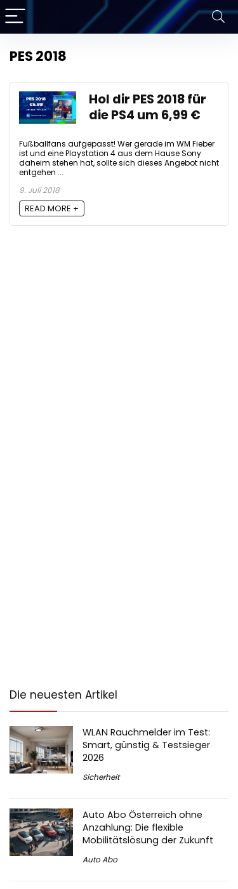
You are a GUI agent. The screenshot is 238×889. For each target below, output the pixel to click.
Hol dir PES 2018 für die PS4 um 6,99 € (147, 107)
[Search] (218, 17)
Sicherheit (101, 777)
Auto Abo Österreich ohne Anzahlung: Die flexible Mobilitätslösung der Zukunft (148, 827)
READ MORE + (52, 208)
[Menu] (15, 17)
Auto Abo (100, 859)
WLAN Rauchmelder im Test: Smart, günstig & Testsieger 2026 (146, 745)
